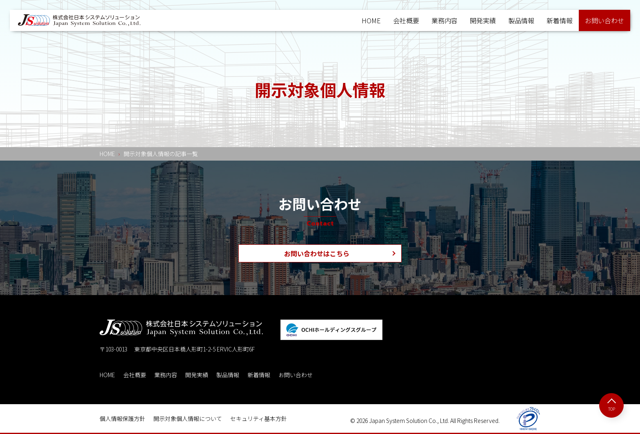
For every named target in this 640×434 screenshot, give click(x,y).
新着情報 (560, 20)
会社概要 (406, 20)
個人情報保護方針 (122, 418)
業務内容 (444, 20)
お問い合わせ (295, 375)
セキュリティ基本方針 (258, 418)
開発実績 (483, 20)
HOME (371, 20)
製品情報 (521, 20)
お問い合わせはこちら (316, 253)
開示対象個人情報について (187, 418)
